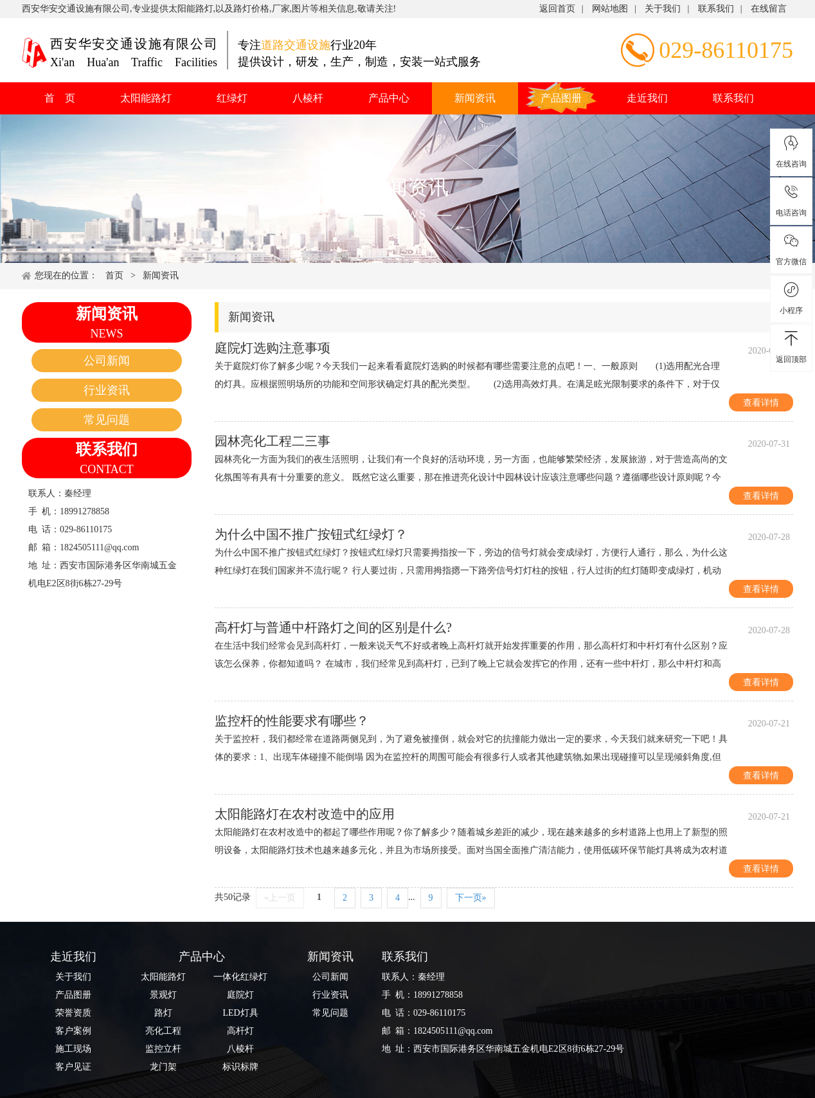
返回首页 (557, 9)
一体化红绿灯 (240, 977)
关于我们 (663, 9)
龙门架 (163, 1067)
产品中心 (388, 98)
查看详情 (761, 402)
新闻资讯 (475, 98)
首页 (114, 275)
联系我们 (716, 9)
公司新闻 (107, 360)
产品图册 (561, 98)
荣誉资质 (73, 1013)
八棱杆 (307, 98)
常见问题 (107, 419)
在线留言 (769, 9)
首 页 (59, 98)
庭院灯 (240, 995)
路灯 (163, 1013)
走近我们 (647, 98)
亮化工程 (163, 1031)
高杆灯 (240, 1031)
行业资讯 (107, 390)
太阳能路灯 (146, 98)
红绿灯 (232, 98)
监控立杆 (163, 1049)
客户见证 (73, 1067)
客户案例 (73, 1031)
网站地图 (610, 9)
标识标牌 (240, 1067)
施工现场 (73, 1049)
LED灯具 (240, 1013)
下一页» (471, 898)
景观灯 (163, 995)
